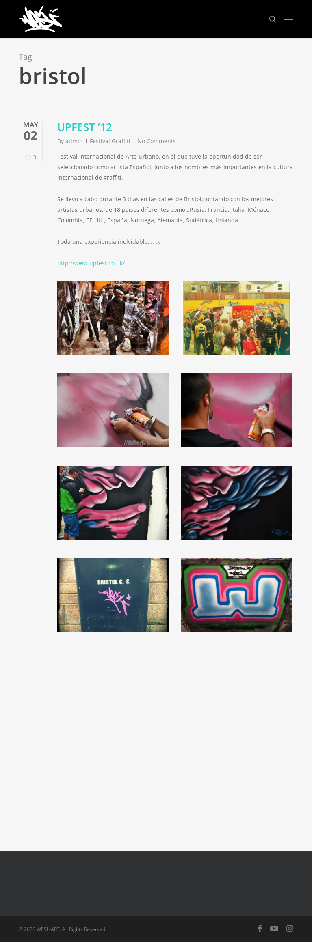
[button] (288, 19)
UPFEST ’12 (84, 127)
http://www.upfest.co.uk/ (91, 263)
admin (74, 141)
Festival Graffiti (110, 141)
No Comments (156, 141)
